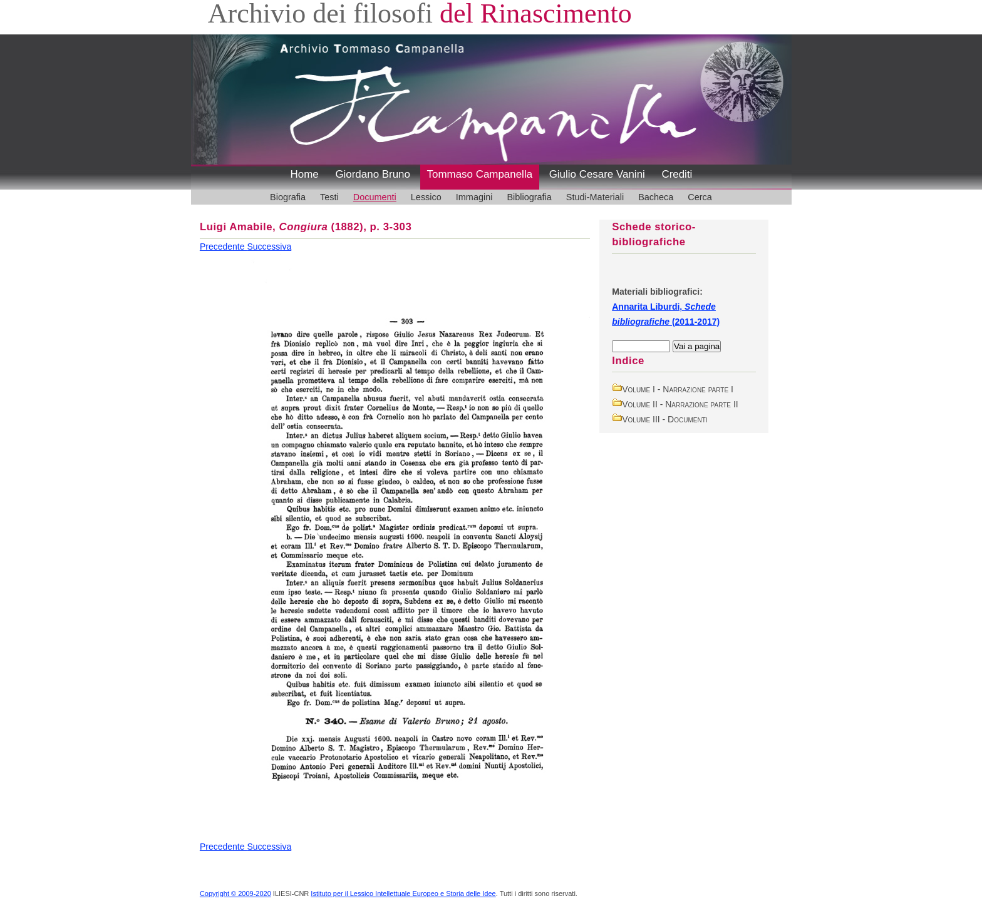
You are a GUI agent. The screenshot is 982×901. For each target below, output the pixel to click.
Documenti (374, 197)
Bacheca (655, 197)
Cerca (700, 197)
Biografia (288, 197)
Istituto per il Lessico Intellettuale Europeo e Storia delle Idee (403, 893)
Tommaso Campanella (480, 174)
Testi (329, 197)
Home (305, 174)
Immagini (474, 197)
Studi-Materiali (595, 197)
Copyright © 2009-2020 (235, 893)
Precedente (223, 247)
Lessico (426, 197)
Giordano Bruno (372, 174)
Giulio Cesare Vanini (597, 174)
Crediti (676, 174)
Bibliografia (529, 197)
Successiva (269, 247)
